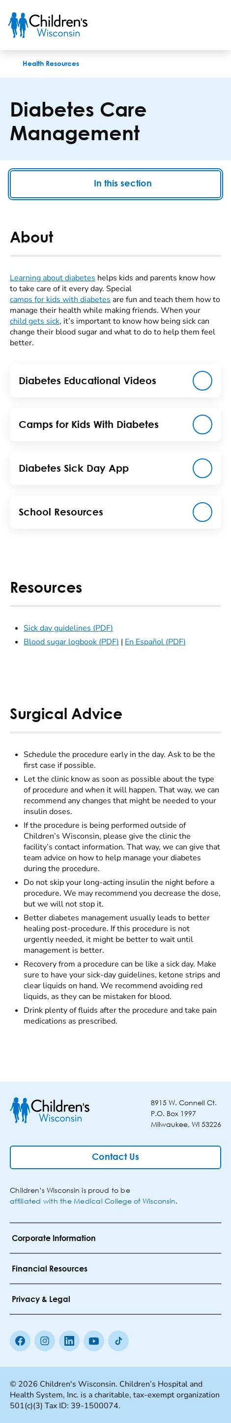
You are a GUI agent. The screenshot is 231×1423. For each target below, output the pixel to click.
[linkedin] (69, 1341)
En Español (155, 641)
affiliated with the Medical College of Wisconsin (92, 1201)
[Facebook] (20, 1341)
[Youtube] (94, 1341)
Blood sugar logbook (71, 641)
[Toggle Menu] (211, 25)
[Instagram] (44, 1341)
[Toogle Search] (186, 25)
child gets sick (34, 321)
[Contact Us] (115, 1157)
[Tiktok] (118, 1341)
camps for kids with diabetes (60, 299)
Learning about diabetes (52, 277)
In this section (115, 184)
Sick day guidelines (68, 628)
